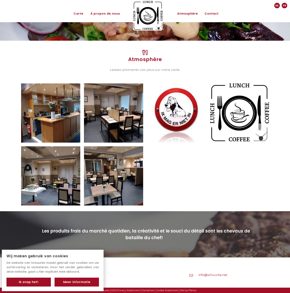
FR (284, 5)
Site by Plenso (188, 290)
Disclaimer (147, 290)
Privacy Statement (128, 290)
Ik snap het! (28, 282)
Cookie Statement (167, 290)
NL (277, 5)
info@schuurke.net (213, 275)
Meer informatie (76, 282)
